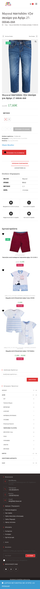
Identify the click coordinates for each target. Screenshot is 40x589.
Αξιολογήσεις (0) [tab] (20, 168)
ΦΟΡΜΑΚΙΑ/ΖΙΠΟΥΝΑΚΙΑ (29, 295)
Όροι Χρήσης (8, 513)
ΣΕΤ (4, 398)
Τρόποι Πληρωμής (10, 519)
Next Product (32, 36)
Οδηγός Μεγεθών (8, 145)
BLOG (7, 542)
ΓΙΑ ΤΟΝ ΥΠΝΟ (14, 347)
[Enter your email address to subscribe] (20, 555)
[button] (35, 41)
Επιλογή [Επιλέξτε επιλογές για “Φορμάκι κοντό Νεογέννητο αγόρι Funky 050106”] (20, 305)
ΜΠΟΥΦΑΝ (6, 449)
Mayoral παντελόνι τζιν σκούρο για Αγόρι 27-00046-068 (24, 25)
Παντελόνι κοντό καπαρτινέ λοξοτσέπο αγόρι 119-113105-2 (20, 257)
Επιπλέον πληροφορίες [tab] (20, 163)
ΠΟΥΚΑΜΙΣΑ (6, 440)
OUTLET (4, 390)
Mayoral (10, 140)
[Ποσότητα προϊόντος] (7, 129)
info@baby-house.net (15, 501)
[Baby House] (2, 25)
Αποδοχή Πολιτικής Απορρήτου (15, 560)
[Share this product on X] (29, 204)
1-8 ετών (25, 190)
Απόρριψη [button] (6, 586)
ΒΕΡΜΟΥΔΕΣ (22, 255)
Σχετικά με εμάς (9, 537)
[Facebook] (6, 569)
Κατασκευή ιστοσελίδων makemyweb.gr (20, 579)
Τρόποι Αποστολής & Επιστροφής (14, 516)
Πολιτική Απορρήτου (10, 510)
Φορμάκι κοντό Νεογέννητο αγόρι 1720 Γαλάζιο (20, 351)
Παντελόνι (15, 140)
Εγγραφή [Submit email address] (30, 555)
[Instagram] (11, 569)
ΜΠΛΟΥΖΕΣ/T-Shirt (8, 432)
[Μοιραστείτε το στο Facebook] (11, 204)
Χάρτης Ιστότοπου (10, 522)
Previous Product (9, 36)
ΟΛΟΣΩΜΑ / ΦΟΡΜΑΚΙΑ (17, 295)
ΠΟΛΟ (5, 436)
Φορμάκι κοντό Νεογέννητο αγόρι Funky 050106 (20, 298)
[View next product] (36, 36)
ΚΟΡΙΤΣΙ (4, 453)
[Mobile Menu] (35, 4)
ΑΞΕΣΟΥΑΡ (6, 411)
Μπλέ (24, 182)
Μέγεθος (6, 113)
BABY (6, 295)
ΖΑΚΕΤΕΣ (5, 444)
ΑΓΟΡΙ (10, 138)
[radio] (5, 119)
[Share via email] (29, 215)
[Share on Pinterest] (11, 215)
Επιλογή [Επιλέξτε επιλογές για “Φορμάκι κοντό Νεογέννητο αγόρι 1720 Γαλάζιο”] (20, 358)
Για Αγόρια (8, 534)
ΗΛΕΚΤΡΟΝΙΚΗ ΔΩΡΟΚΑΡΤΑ (9, 458)
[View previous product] (3, 36)
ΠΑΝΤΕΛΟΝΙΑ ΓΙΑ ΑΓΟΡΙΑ (20, 138)
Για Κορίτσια (8, 531)
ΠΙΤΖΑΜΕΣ (6, 419)
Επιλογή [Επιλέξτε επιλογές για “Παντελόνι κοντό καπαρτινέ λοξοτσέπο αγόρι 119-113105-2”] (20, 265)
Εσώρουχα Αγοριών (8, 424)
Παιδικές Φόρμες (7, 403)
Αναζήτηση (32, 379)
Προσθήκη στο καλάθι (22, 129)
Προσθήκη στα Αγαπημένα (14, 152)
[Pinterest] (16, 569)
